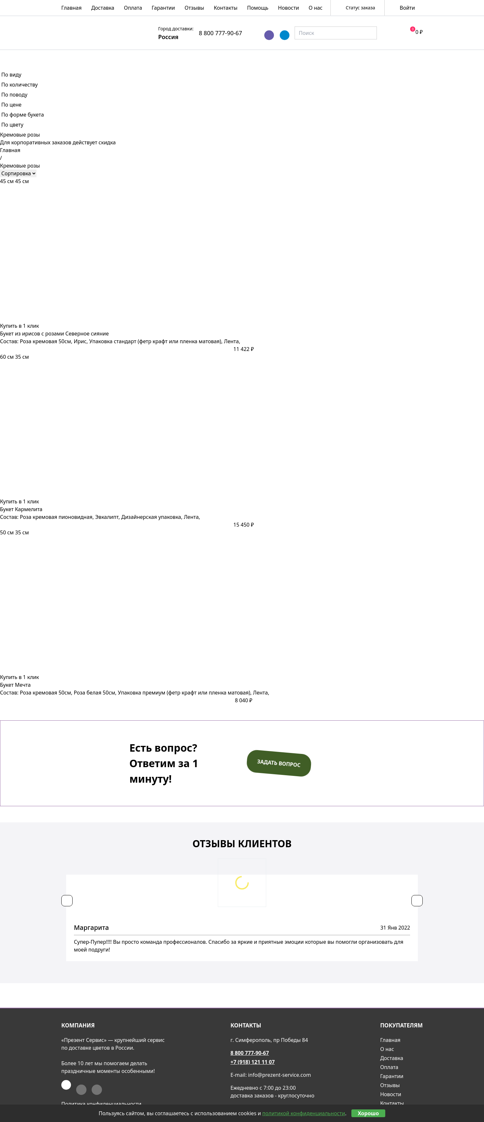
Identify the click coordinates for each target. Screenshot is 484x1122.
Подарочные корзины (290, 57)
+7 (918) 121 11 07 (252, 1061)
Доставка (103, 7)
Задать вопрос (279, 763)
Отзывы (194, 7)
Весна (73, 57)
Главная (71, 7)
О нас (316, 7)
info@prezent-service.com (279, 1074)
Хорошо (368, 1113)
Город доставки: (176, 29)
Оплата (133, 7)
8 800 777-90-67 (220, 33)
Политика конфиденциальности (101, 1103)
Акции (410, 57)
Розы (112, 57)
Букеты (152, 57)
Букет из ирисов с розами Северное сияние (54, 333)
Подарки (363, 57)
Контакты (225, 7)
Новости (288, 7)
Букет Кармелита (21, 509)
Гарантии (163, 7)
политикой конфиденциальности (303, 1113)
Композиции (208, 57)
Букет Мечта (15, 684)
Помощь (257, 7)
